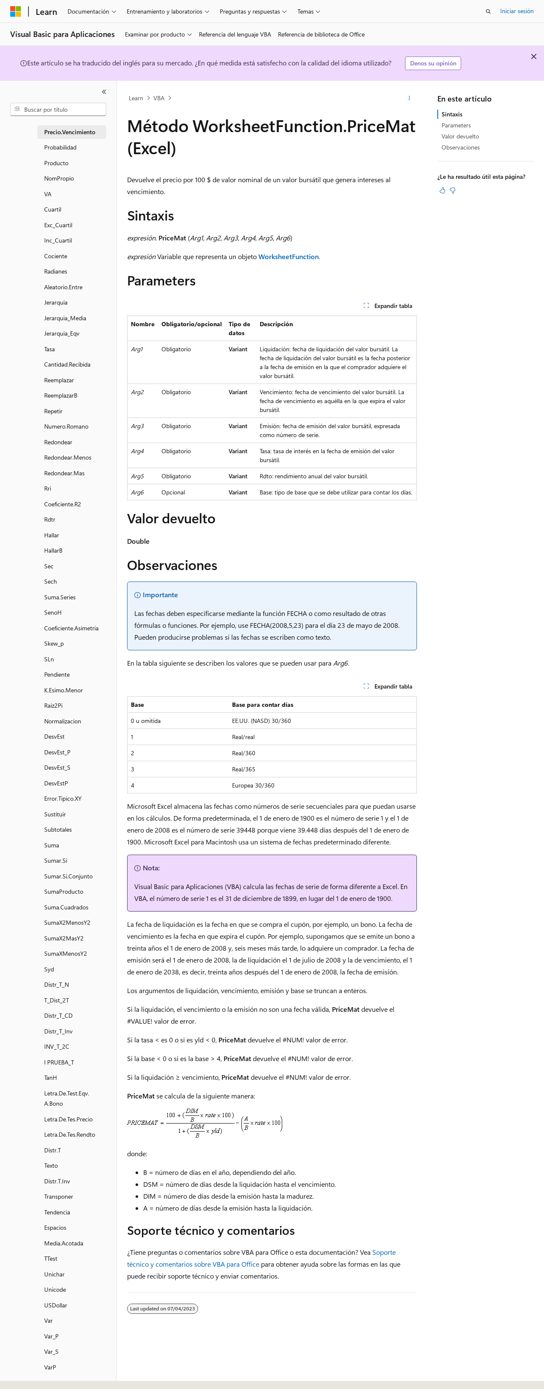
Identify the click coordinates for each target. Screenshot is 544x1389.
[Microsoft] (15, 11)
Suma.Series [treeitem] (60, 597)
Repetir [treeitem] (53, 411)
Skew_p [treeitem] (54, 643)
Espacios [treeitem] (55, 1227)
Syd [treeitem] (49, 969)
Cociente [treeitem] (55, 256)
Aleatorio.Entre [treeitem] (63, 287)
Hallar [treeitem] (51, 535)
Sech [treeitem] (50, 581)
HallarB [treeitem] (53, 550)
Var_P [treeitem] (51, 1336)
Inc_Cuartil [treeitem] (58, 240)
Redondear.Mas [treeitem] (64, 473)
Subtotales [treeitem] (58, 829)
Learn (136, 98)
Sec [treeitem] (49, 566)
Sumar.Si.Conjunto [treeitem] (68, 876)
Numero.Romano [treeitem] (66, 426)
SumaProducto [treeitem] (63, 891)
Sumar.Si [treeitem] (55, 860)
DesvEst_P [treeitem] (57, 752)
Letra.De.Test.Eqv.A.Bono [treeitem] (66, 1098)
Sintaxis (452, 114)
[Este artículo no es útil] (453, 190)
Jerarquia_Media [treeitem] (65, 318)
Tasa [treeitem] (49, 349)
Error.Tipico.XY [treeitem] (63, 798)
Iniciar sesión (517, 11)
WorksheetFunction (288, 256)
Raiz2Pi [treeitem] (53, 705)
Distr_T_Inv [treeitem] (58, 1031)
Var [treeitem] (48, 1320)
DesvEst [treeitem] (54, 736)
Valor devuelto (460, 136)
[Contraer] (104, 91)
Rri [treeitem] (47, 488)
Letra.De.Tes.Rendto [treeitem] (69, 1134)
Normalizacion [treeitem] (62, 721)
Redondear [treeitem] (58, 442)
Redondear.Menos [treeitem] (67, 457)
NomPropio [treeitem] (59, 178)
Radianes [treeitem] (55, 271)
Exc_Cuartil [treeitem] (58, 225)
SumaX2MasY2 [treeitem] (64, 938)
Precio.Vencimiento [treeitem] (69, 132)
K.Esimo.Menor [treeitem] (63, 690)
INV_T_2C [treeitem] (56, 1046)
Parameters (456, 125)
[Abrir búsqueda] (488, 11)
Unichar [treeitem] (54, 1274)
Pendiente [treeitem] (57, 674)
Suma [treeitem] (51, 845)
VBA (158, 98)
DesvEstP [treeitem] (56, 783)
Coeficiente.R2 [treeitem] (62, 504)
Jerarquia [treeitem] (56, 302)
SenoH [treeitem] (53, 612)
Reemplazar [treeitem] (59, 380)
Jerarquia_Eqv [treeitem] (61, 333)
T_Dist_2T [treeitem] (56, 1000)
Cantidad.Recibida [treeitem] (67, 364)
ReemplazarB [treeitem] (60, 395)
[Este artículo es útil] (442, 190)
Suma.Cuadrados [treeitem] (66, 907)
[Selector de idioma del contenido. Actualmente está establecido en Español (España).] (41, 1375)
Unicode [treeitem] (55, 1289)
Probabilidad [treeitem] (60, 147)
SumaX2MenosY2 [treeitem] (67, 922)
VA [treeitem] (47, 194)
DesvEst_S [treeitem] (57, 767)
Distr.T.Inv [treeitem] (57, 1181)
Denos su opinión (433, 63)
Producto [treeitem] (56, 163)
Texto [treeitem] (51, 1165)
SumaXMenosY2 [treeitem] (65, 953)
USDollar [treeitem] (55, 1305)
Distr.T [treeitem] (52, 1150)
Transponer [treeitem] (58, 1196)
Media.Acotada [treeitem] (63, 1243)
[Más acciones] (409, 98)
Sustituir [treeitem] (55, 814)
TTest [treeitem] (50, 1258)
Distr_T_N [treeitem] (56, 984)
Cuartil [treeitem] (52, 209)
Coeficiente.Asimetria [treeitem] (71, 628)
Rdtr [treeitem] (49, 519)
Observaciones (461, 147)
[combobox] (58, 109)
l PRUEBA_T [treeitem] (59, 1062)
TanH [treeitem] (50, 1077)
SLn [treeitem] (49, 659)
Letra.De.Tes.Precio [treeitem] (68, 1119)
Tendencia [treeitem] (57, 1212)
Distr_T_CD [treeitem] (58, 1015)
